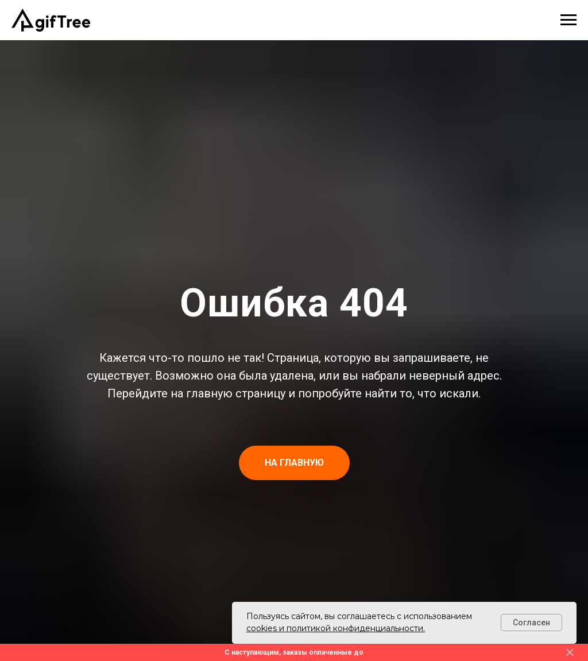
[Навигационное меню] (568, 20)
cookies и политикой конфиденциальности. (335, 628)
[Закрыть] (570, 652)
